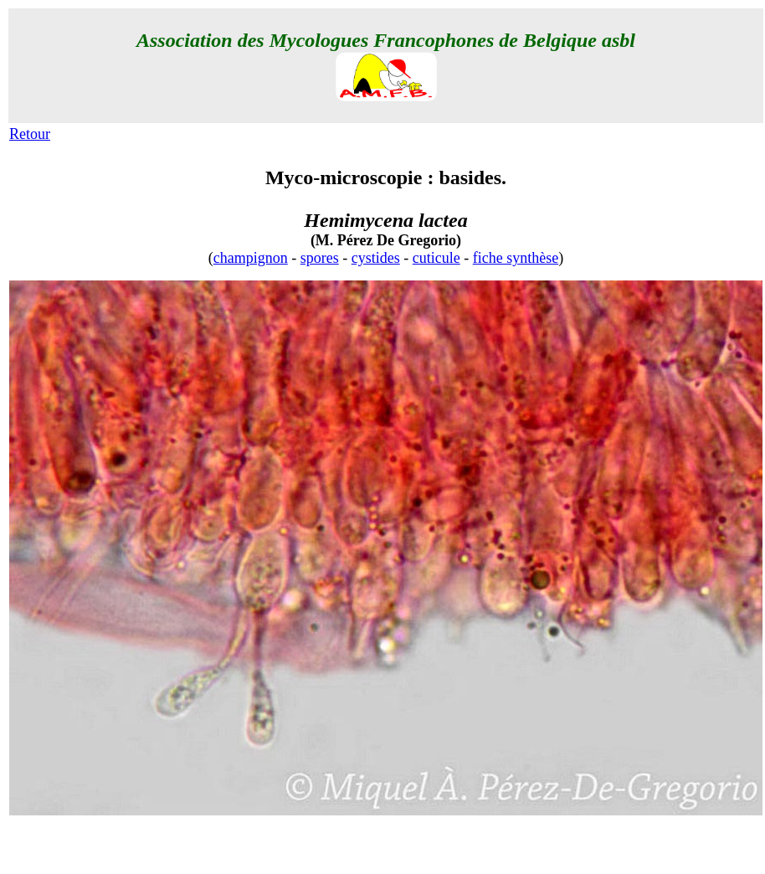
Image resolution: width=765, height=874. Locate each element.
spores (319, 257)
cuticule (436, 257)
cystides (376, 257)
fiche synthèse (515, 257)
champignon (250, 257)
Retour (29, 134)
